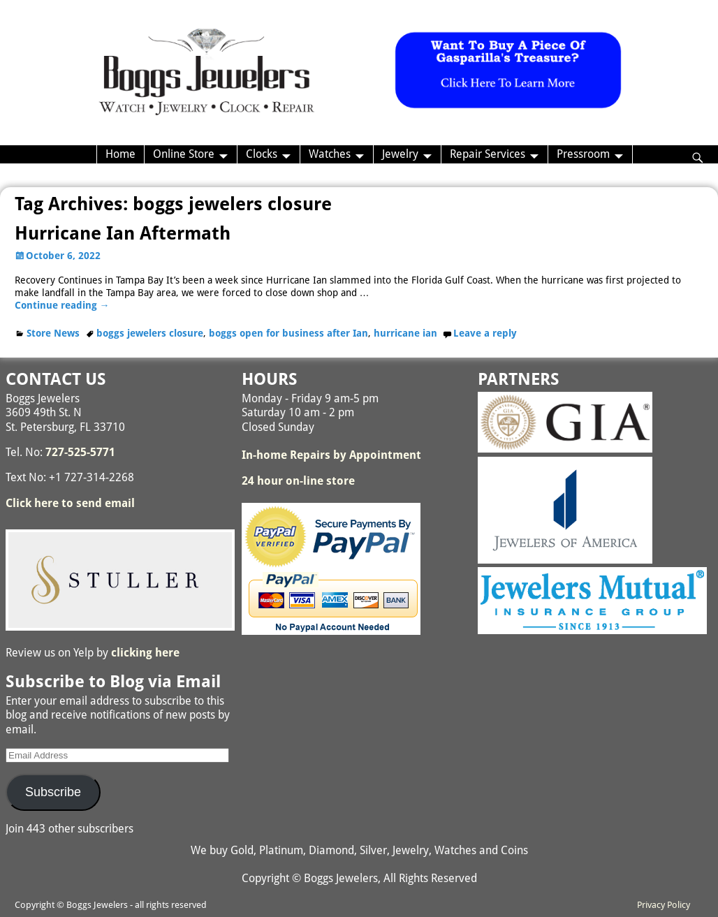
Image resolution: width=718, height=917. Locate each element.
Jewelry (400, 154)
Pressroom (583, 154)
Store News (53, 333)
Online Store (183, 154)
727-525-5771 (80, 452)
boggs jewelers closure (149, 333)
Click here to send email (70, 503)
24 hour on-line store (298, 480)
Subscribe (53, 792)
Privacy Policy (663, 905)
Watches (330, 154)
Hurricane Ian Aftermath (122, 233)
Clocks (261, 154)
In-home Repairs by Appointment (331, 455)
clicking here (145, 652)
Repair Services (487, 154)
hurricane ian (405, 333)
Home (120, 154)
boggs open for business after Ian (288, 333)
